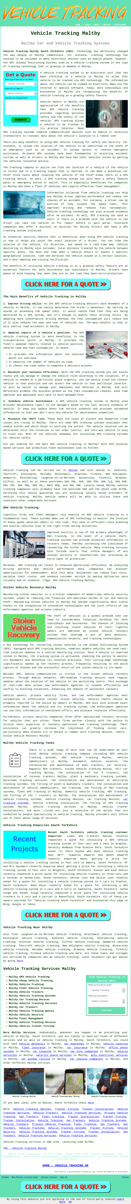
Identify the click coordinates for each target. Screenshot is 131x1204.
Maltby (73, 470)
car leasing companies (86, 1059)
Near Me (63, 1177)
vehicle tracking (86, 62)
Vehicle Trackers (45, 1113)
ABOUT (96, 25)
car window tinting (35, 1059)
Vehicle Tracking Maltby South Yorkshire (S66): (39, 51)
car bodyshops (74, 1044)
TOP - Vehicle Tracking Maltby (25, 1148)
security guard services (54, 1055)
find (14, 934)
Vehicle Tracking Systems (107, 1120)
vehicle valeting (115, 1044)
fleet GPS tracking (31, 791)
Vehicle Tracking (50, 1120)
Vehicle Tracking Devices (32, 1109)
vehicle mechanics (32, 1044)
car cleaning (42, 1051)
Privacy (125, 1177)
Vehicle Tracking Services (81, 1113)
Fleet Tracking (53, 1116)
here (20, 960)
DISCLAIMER (120, 25)
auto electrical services (109, 1055)
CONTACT (107, 25)
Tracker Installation (97, 1109)
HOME (78, 25)
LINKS (87, 25)
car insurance (77, 1047)
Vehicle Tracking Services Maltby (39, 969)
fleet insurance (34, 1047)
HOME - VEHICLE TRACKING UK (65, 1165)
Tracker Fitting (66, 1109)
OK (70, 1202)
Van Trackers (28, 1116)
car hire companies (84, 1051)
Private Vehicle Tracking (51, 1124)
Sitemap (5, 1177)
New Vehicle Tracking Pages (25, 1177)
